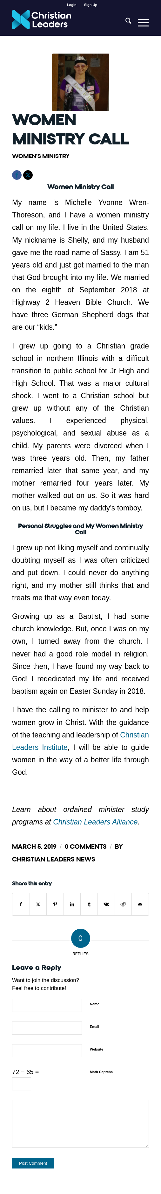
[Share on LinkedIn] (72, 904)
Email (94, 1027)
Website (96, 1049)
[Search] (125, 22)
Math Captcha (101, 1072)
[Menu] (140, 22)
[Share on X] (38, 904)
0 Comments (86, 846)
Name (94, 1004)
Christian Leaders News (53, 859)
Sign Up (90, 5)
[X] (28, 175)
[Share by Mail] (140, 904)
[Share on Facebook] (21, 904)
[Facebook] (17, 175)
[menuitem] (72, 4)
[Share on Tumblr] (89, 904)
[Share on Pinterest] (55, 904)
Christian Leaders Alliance (95, 822)
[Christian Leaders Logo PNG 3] (67, 22)
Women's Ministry (41, 156)
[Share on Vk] (106, 904)
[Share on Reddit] (123, 904)
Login (72, 5)
